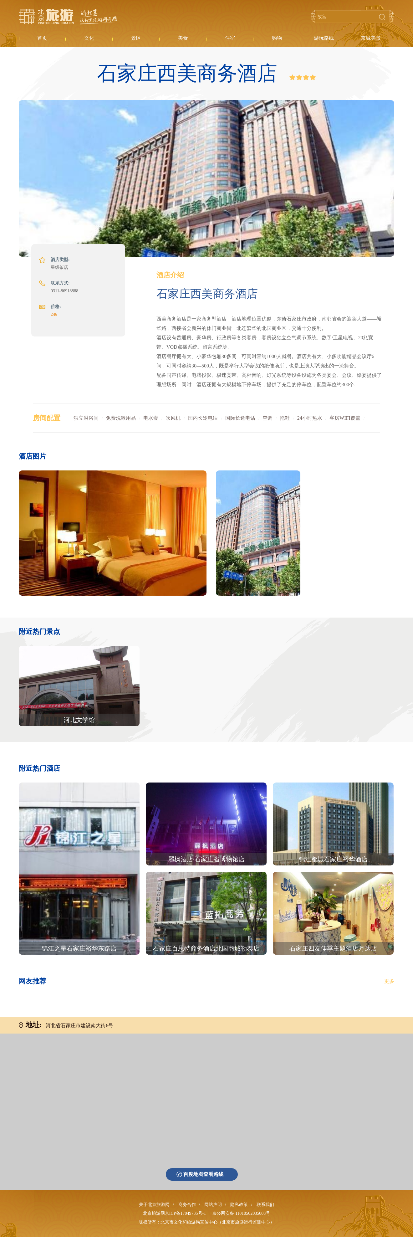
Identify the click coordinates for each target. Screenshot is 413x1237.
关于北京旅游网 (154, 1204)
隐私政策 (239, 1204)
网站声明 (213, 1204)
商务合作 (187, 1204)
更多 (389, 981)
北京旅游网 (68, 16)
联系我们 (265, 1204)
